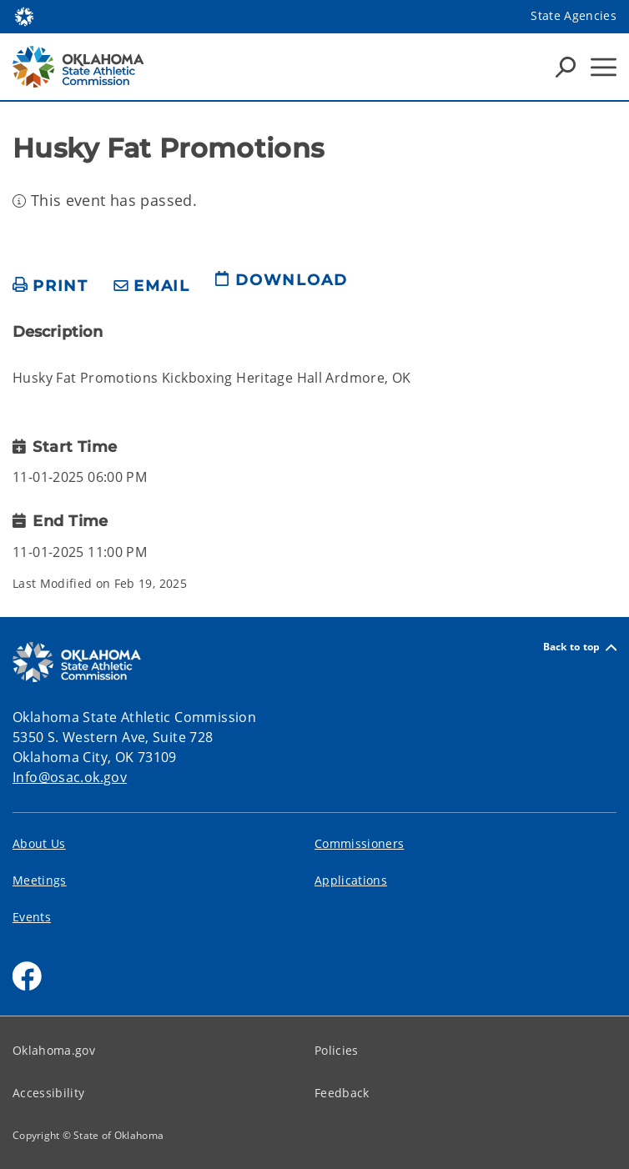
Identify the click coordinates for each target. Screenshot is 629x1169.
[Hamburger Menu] (603, 67)
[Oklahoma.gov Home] (24, 15)
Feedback (342, 1093)
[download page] (281, 286)
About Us (39, 843)
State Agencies (573, 15)
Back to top (579, 647)
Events (32, 917)
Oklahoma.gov (54, 1050)
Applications (350, 880)
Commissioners (359, 843)
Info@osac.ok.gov (70, 777)
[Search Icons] (565, 66)
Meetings (40, 880)
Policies (336, 1050)
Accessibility (48, 1093)
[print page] (50, 286)
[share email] (151, 286)
